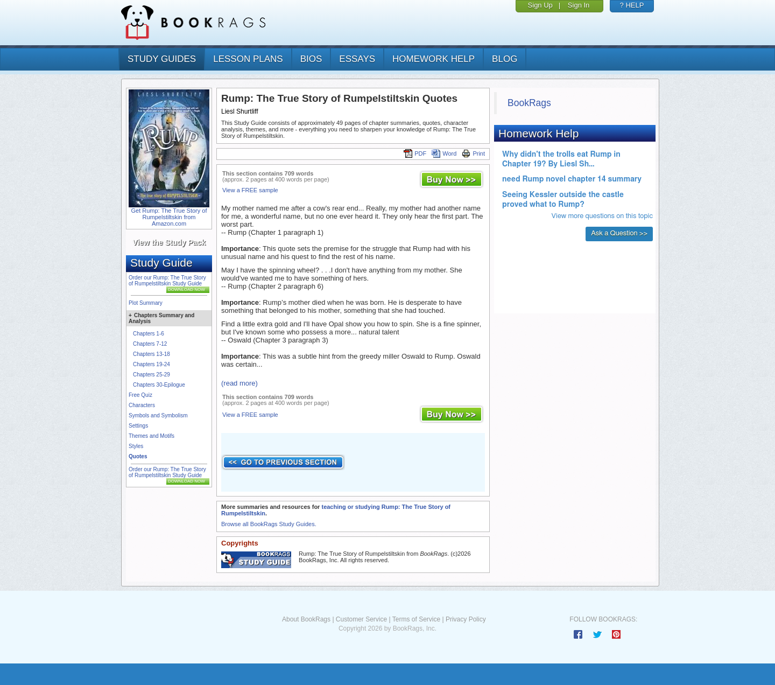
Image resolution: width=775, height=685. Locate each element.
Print (473, 153)
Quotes (138, 456)
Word (444, 153)
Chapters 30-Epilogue (159, 385)
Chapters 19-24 (151, 364)
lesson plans (248, 59)
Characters (142, 405)
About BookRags (306, 619)
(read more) (239, 383)
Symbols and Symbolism (158, 415)
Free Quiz (140, 395)
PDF (415, 153)
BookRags (529, 102)
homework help (433, 59)
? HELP (632, 5)
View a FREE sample (250, 190)
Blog (504, 59)
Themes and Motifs (151, 436)
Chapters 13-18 (151, 354)
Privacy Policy (466, 619)
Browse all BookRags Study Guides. (268, 524)
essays (357, 59)
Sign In (578, 5)
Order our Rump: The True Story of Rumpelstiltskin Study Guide (167, 280)
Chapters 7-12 (150, 344)
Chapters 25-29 (151, 375)
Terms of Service (416, 619)
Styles (136, 446)
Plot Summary (146, 303)
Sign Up (540, 5)
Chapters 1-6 (148, 334)
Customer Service (361, 619)
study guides (162, 59)
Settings (138, 426)
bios (311, 59)
